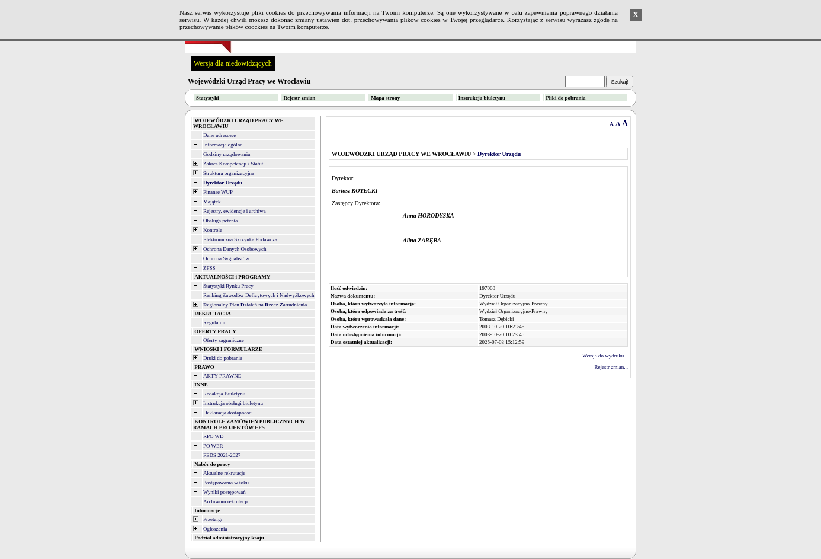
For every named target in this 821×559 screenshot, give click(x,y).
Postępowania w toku (226, 482)
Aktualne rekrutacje (224, 473)
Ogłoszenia (215, 529)
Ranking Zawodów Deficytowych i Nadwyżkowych (258, 295)
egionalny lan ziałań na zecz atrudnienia (255, 305)
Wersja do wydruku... (605, 356)
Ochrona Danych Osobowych (234, 249)
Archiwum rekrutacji (225, 501)
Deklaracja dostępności (228, 413)
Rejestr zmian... (611, 367)
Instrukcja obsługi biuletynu (233, 403)
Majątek (212, 202)
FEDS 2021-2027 (221, 455)
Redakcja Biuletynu (224, 394)
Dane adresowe (219, 135)
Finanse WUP (218, 192)
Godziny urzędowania (226, 154)
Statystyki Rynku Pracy (228, 286)
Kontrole (212, 230)
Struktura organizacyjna (228, 173)
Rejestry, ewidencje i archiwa (234, 211)
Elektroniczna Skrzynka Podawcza (240, 239)
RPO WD (213, 436)
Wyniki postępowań (224, 492)
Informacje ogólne (222, 145)
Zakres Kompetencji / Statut (233, 164)
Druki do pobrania (222, 358)
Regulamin (215, 322)
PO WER (213, 446)
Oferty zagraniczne (223, 340)
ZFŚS (209, 268)
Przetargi (212, 519)
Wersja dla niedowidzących (233, 63)
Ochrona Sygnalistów (226, 258)
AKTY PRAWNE (222, 376)
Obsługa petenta (220, 220)
